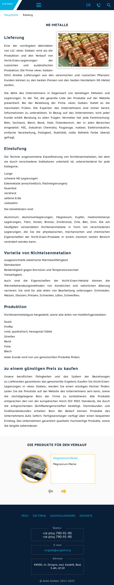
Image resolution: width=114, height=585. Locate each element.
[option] (57, 469)
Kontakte (86, 515)
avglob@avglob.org (57, 550)
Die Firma (39, 515)
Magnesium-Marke (65, 458)
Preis (25, 515)
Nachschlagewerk (62, 515)
